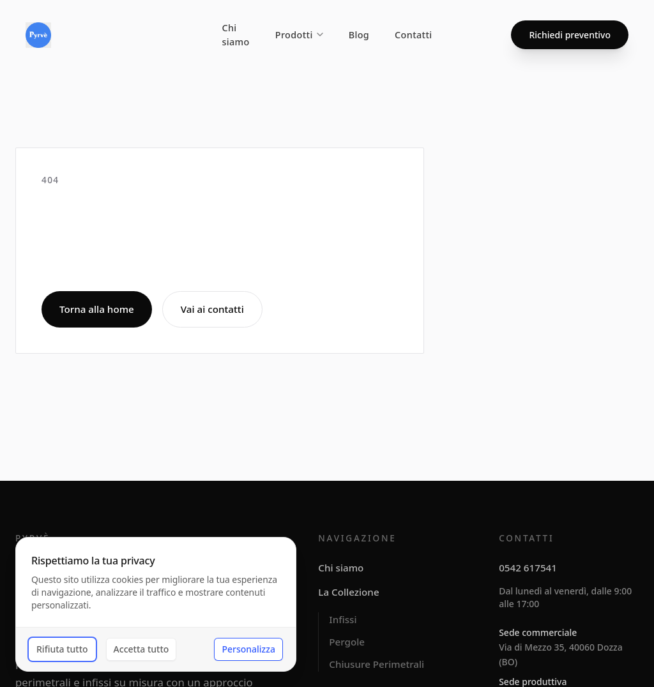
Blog (359, 35)
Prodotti (299, 35)
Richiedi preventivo (570, 35)
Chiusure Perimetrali (376, 664)
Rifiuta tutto (62, 649)
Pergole (347, 641)
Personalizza (248, 649)
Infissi (342, 619)
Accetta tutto (141, 649)
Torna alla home (96, 309)
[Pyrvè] (38, 35)
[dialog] (155, 604)
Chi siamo (235, 35)
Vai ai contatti (212, 309)
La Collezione (348, 591)
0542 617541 (528, 567)
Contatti (413, 35)
